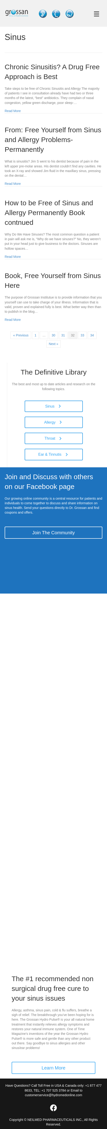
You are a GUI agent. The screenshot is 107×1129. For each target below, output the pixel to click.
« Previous (20, 335)
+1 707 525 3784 (53, 1090)
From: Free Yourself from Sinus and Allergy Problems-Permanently (53, 139)
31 (63, 335)
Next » (53, 344)
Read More (13, 111)
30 (53, 335)
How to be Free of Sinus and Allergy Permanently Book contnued (49, 212)
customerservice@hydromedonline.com (53, 1095)
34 (92, 335)
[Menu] (96, 14)
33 (82, 335)
